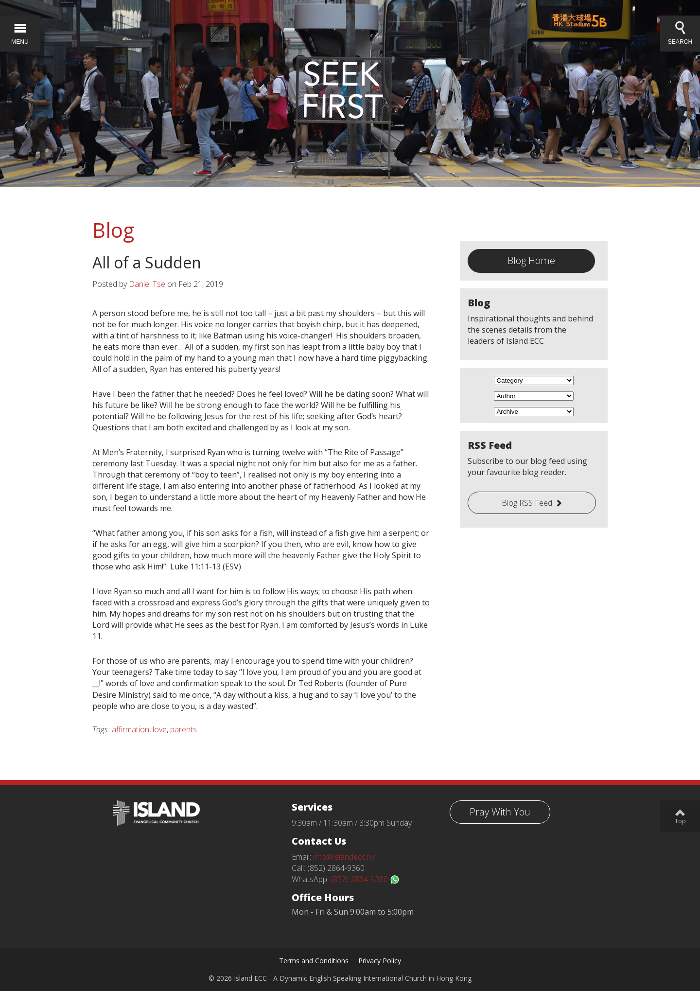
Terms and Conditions (314, 960)
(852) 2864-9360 (365, 879)
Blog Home (531, 260)
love (160, 729)
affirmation (130, 729)
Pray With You (500, 811)
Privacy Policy (379, 960)
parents (183, 729)
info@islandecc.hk (344, 856)
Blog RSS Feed (527, 502)
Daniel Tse (147, 284)
